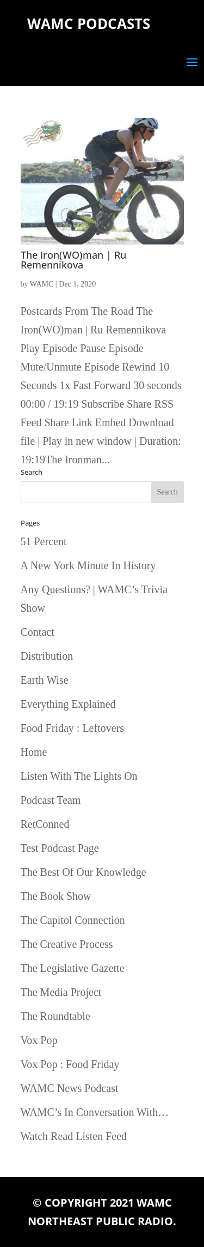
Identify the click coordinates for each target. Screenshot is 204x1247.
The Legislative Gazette (73, 968)
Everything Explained (68, 704)
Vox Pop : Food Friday (70, 1064)
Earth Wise (45, 680)
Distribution (47, 656)
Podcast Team (51, 800)
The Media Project (61, 992)
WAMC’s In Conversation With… (95, 1112)
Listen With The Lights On (79, 776)
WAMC (42, 284)
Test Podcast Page (60, 848)
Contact (37, 632)
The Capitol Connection (73, 920)
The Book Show (56, 896)
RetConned (45, 824)
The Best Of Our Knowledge (83, 872)
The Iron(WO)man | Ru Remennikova (73, 259)
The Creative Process (67, 944)
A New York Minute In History (88, 565)
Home (34, 752)
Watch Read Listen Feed (74, 1136)
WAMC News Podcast (70, 1088)
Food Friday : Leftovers (73, 728)
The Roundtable (55, 1016)
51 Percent (44, 541)
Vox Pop (39, 1040)
